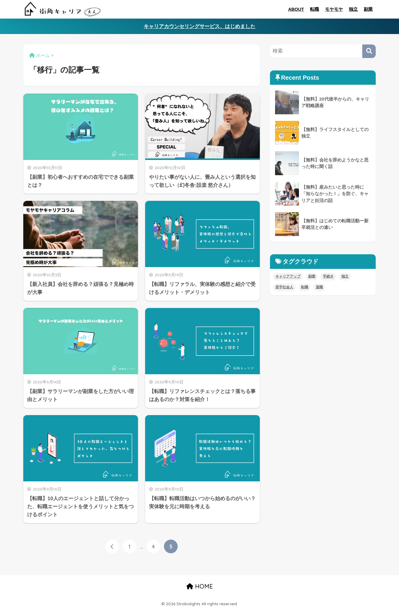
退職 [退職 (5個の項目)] (319, 287)
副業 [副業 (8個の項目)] (311, 276)
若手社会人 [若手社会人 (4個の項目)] (284, 287)
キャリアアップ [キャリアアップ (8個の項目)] (287, 276)
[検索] (369, 51)
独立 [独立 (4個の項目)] (345, 276)
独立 (353, 9)
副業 (368, 9)
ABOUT (296, 9)
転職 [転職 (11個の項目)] (304, 287)
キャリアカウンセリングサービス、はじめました (199, 26)
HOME (199, 586)
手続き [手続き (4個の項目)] (328, 276)
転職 (314, 9)
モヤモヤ (334, 9)
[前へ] (112, 546)
